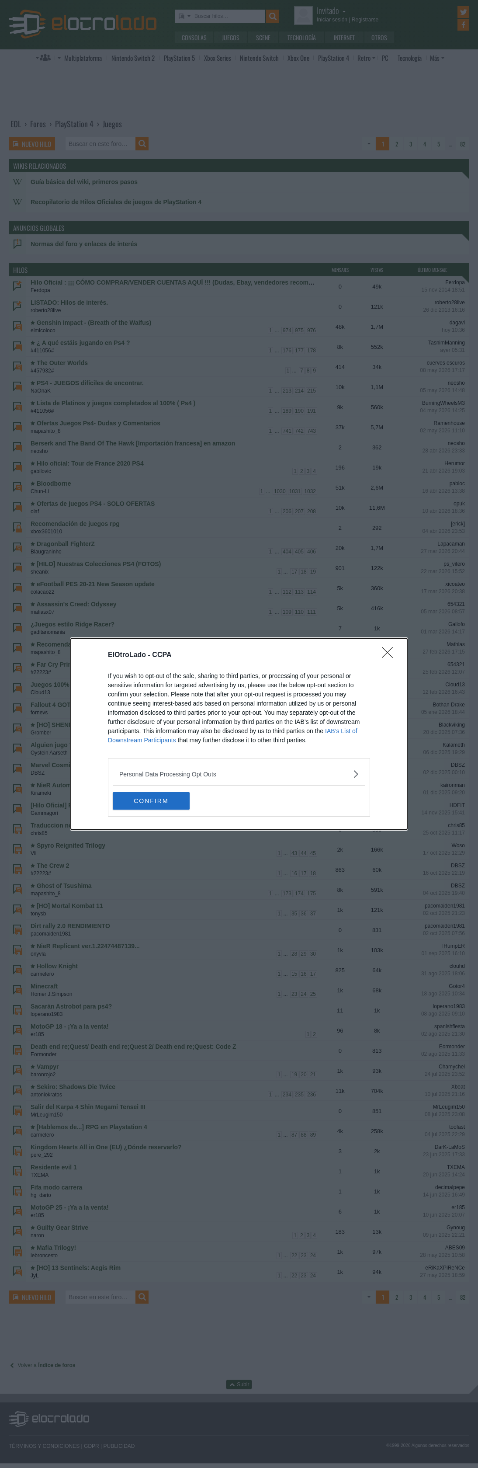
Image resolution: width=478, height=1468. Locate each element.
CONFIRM (154, 800)
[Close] (390, 655)
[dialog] (239, 734)
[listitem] (239, 774)
